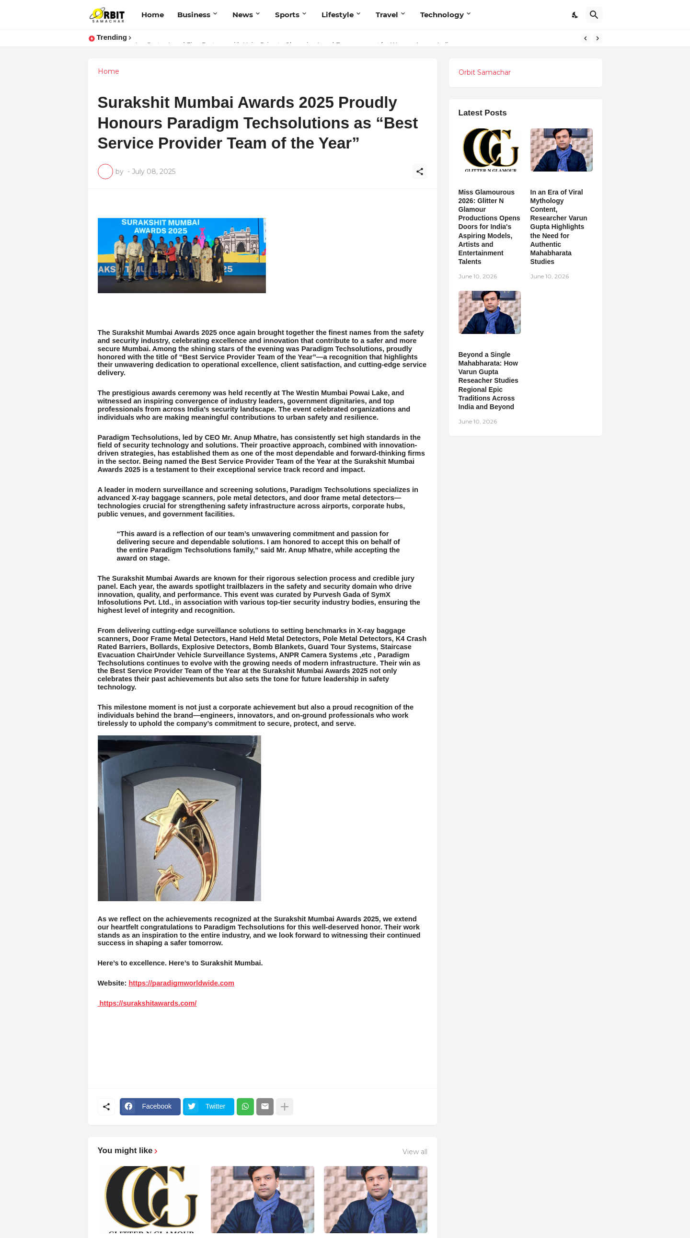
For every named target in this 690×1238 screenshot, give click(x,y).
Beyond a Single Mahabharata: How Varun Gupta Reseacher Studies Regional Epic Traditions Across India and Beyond (488, 381)
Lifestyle (338, 14)
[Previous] (585, 38)
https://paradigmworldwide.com (181, 983)
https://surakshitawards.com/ (147, 1003)
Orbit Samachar (485, 72)
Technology (442, 14)
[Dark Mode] (575, 15)
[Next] (597, 38)
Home (152, 14)
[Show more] (284, 1106)
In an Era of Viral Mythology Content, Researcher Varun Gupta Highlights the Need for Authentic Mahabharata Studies (558, 227)
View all (414, 1151)
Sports (287, 14)
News (242, 14)
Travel (387, 14)
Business (193, 14)
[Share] (419, 171)
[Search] (594, 15)
